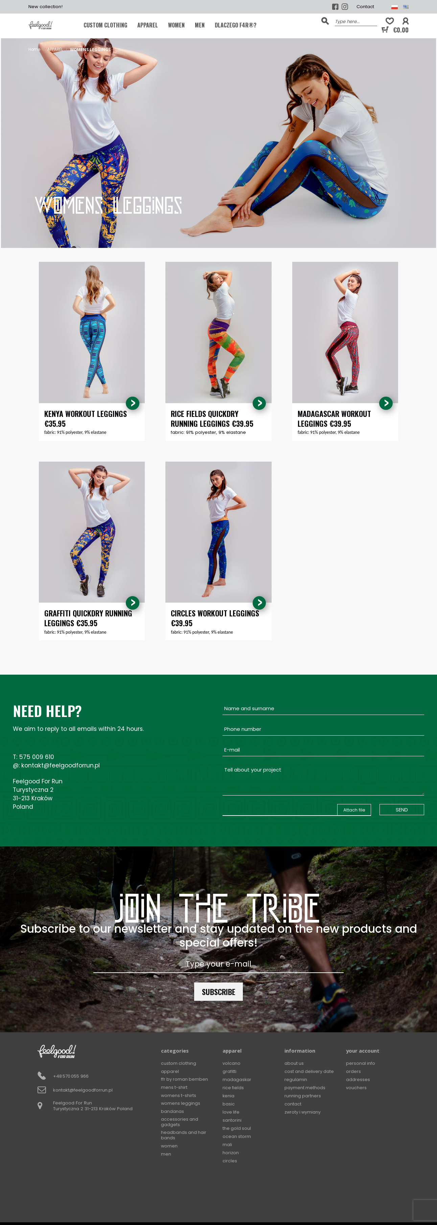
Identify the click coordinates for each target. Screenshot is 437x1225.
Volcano (231, 1063)
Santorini (232, 1120)
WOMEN (176, 25)
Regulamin (295, 1080)
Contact (365, 6)
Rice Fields (233, 1088)
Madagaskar (237, 1080)
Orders (353, 1072)
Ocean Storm (237, 1136)
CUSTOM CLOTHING (105, 25)
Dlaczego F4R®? (235, 25)
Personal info (360, 1063)
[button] (405, 21)
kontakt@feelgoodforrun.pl (60, 766)
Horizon (231, 1152)
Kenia (229, 1096)
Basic (229, 1104)
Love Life (231, 1112)
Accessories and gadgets (180, 1123)
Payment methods (305, 1088)
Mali (227, 1144)
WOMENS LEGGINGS (181, 1104)
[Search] (356, 21)
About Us (294, 1063)
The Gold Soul (237, 1128)
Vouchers (356, 1088)
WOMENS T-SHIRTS (179, 1096)
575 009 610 (36, 757)
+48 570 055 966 (71, 1076)
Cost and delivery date (309, 1072)
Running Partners (302, 1096)
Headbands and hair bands (184, 1137)
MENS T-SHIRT (174, 1088)
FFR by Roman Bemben (185, 1080)
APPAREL (147, 25)
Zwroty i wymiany (303, 1112)
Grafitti (229, 1072)
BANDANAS (172, 1112)
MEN (200, 25)
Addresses (358, 1080)
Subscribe (218, 991)
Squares (232, 1169)
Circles (230, 1161)
